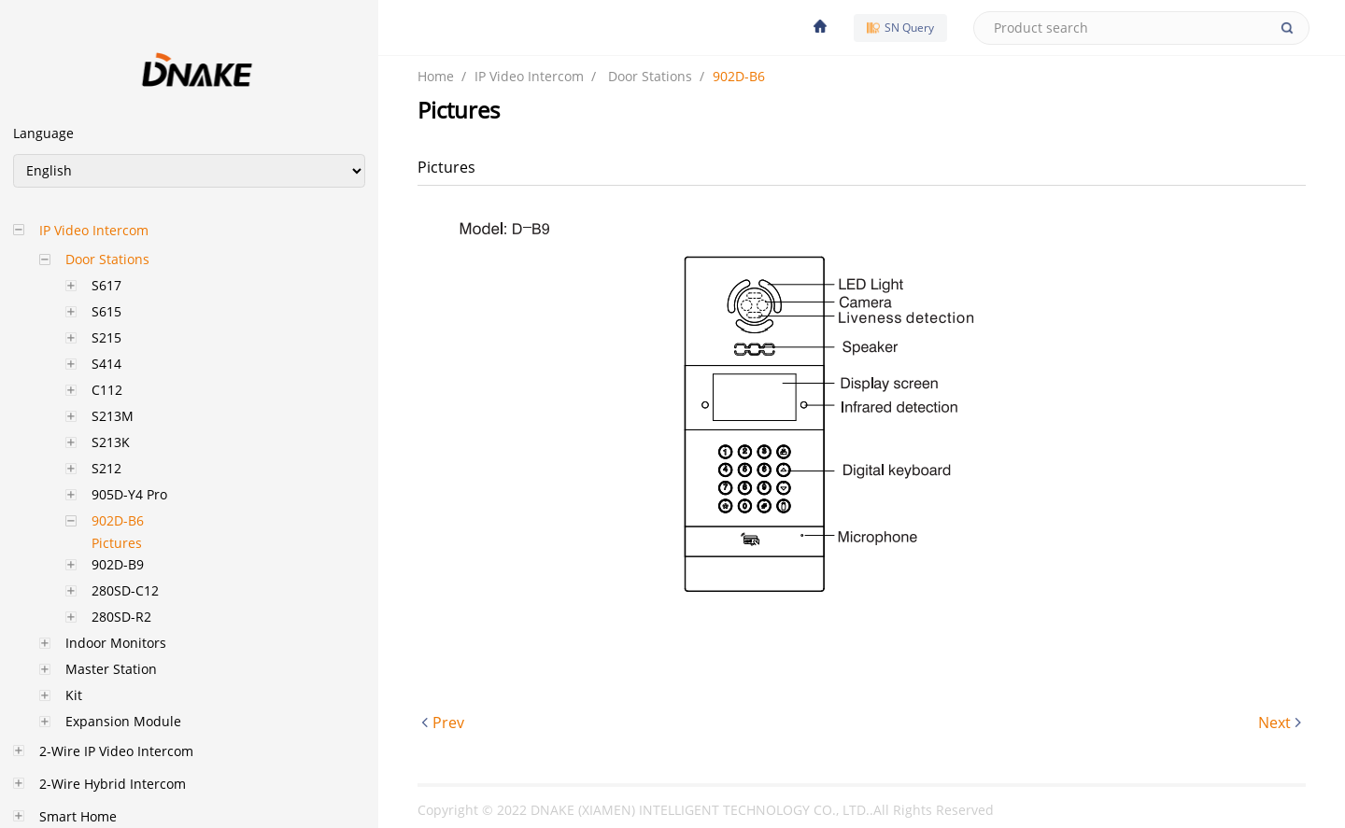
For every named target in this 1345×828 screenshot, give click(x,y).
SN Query (900, 27)
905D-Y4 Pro (129, 494)
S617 (106, 285)
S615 (106, 311)
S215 (106, 337)
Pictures (117, 543)
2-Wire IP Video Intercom (116, 751)
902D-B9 (118, 564)
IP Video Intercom (94, 230)
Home (436, 76)
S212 (106, 468)
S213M (113, 416)
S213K (111, 442)
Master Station (111, 669)
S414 (106, 363)
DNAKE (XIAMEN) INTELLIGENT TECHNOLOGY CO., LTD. (700, 810)
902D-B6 (118, 520)
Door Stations (107, 259)
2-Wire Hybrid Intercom (112, 784)
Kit (73, 695)
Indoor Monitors (115, 643)
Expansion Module (123, 721)
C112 (107, 390)
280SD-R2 (121, 616)
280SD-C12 (125, 590)
